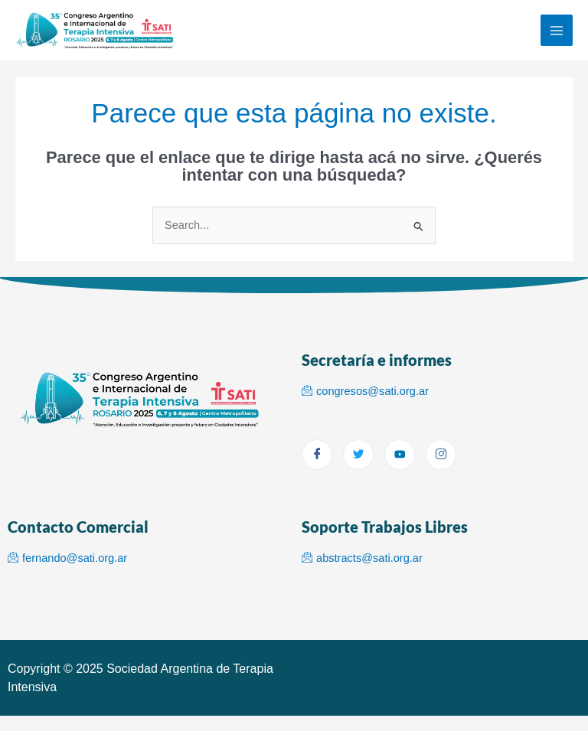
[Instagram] (441, 454)
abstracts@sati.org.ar (362, 558)
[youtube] (399, 454)
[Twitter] (358, 454)
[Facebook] (317, 454)
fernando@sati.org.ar (67, 558)
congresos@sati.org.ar (365, 391)
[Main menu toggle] (557, 31)
